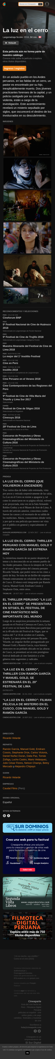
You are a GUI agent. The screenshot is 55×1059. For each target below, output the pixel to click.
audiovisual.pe (19, 971)
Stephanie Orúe (20, 752)
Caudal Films (10, 788)
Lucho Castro (19, 759)
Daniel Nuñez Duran (14, 756)
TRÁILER (11, 43)
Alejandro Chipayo (25, 766)
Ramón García (11, 749)
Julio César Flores (13, 763)
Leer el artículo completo (34, 594)
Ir (40, 4)
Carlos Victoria (39, 752)
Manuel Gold (27, 749)
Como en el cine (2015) (24, 959)
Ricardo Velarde (12, 738)
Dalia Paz (32, 756)
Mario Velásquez (37, 759)
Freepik (33, 983)
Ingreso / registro (14, 68)
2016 (26, 37)
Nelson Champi (32, 763)
